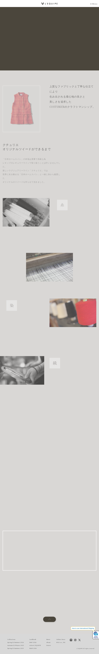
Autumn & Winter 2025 (15, 645)
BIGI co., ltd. (61, 642)
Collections (11, 639)
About (48, 642)
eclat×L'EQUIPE (35, 645)
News (48, 639)
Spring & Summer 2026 (15, 642)
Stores (48, 645)
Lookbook (32, 639)
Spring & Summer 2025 (15, 648)
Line (71, 640)
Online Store (60, 639)
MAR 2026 (33, 648)
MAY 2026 (33, 642)
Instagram (75, 640)
